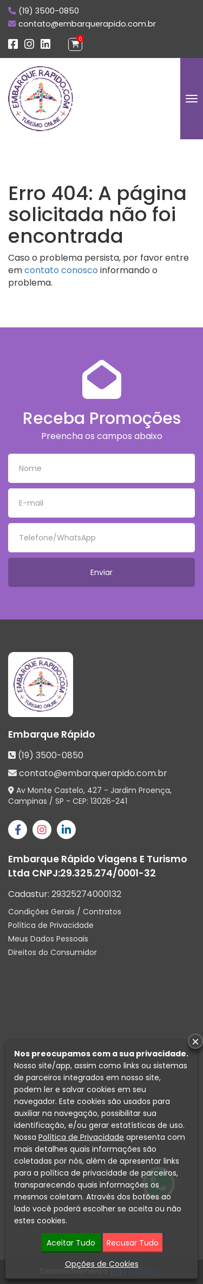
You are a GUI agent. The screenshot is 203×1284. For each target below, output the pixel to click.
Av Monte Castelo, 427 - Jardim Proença (93, 790)
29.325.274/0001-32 (108, 873)
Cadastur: (64, 894)
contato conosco (61, 270)
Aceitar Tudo (71, 1242)
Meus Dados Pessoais (48, 938)
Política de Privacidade (51, 925)
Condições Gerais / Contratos (64, 911)
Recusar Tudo (133, 1242)
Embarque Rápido (51, 734)
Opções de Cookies (102, 1264)
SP (59, 801)
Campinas (27, 801)
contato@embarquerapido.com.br (87, 23)
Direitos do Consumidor (52, 952)
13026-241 (108, 801)
